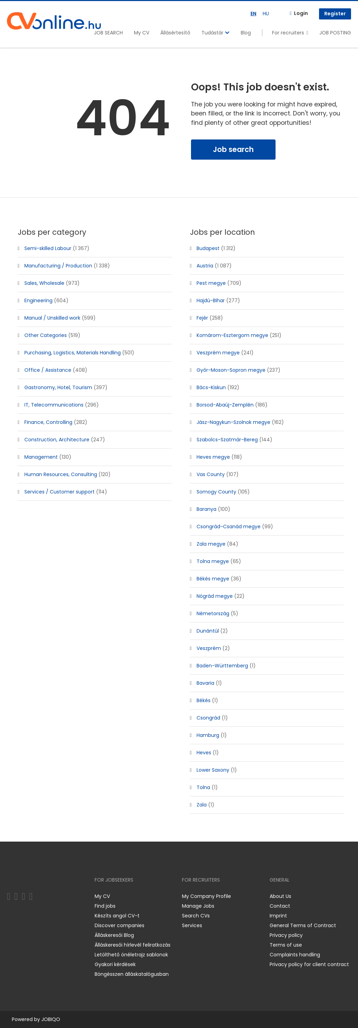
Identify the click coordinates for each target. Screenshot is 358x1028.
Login (301, 13)
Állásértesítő (175, 32)
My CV (141, 32)
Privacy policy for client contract (309, 964)
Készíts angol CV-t (117, 915)
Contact (280, 905)
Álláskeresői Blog (114, 935)
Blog (246, 32)
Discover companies (119, 925)
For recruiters (288, 32)
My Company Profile (206, 896)
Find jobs (105, 905)
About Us (280, 896)
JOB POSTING (335, 32)
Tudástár (215, 32)
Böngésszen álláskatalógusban (132, 974)
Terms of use (286, 944)
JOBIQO (50, 1019)
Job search (233, 149)
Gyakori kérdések (115, 964)
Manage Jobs (198, 905)
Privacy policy (286, 935)
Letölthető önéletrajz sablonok (131, 954)
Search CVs (196, 915)
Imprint (278, 915)
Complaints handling (295, 954)
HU (266, 13)
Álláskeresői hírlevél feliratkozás (132, 944)
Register (335, 13)
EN (253, 13)
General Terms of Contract (303, 925)
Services (192, 925)
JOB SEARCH (108, 32)
